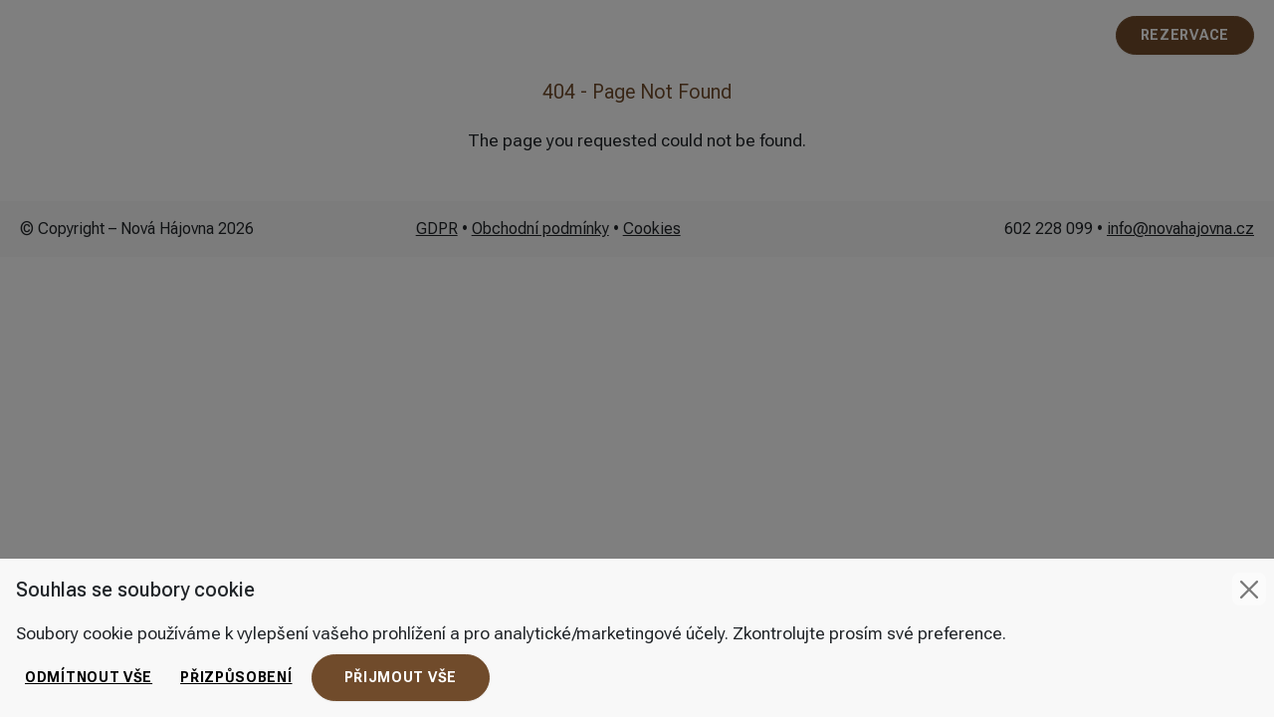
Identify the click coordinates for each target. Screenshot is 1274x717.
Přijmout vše (400, 677)
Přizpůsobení (236, 677)
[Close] (1249, 589)
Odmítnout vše (88, 677)
